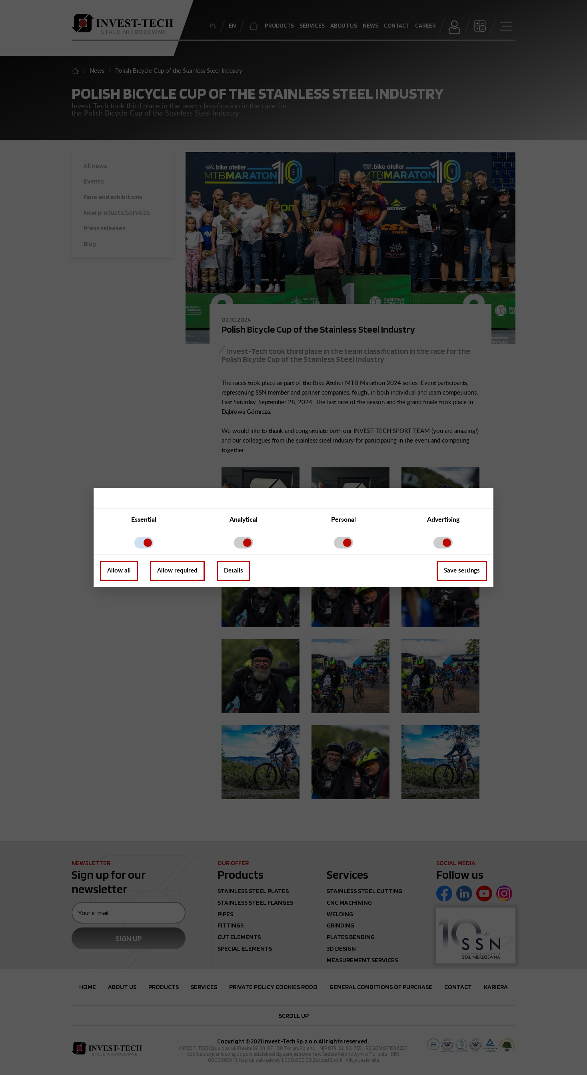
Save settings (462, 571)
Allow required (177, 571)
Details (233, 571)
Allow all (119, 571)
